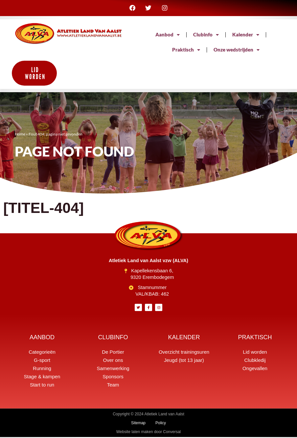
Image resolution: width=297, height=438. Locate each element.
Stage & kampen (42, 377)
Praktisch (186, 51)
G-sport (42, 361)
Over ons (113, 361)
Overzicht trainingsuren (184, 353)
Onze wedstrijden (237, 51)
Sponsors (113, 377)
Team (113, 385)
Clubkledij (254, 361)
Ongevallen (254, 369)
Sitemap (138, 424)
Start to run (42, 385)
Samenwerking (113, 369)
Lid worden (255, 353)
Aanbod (167, 36)
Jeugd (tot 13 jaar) (184, 361)
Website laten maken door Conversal (148, 432)
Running (42, 369)
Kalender (245, 36)
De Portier (113, 353)
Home (20, 135)
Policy (160, 424)
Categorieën (42, 353)
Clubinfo (206, 36)
